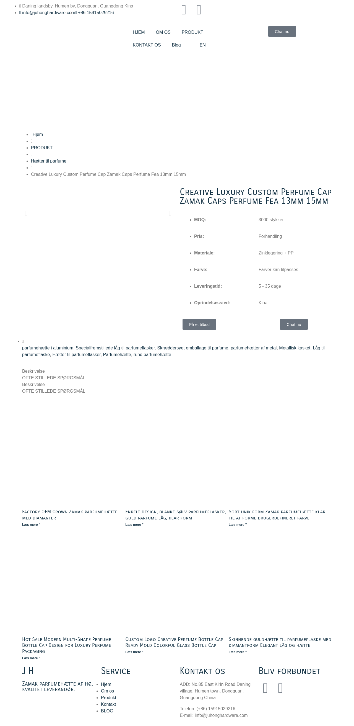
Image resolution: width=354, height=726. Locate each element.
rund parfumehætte (152, 354)
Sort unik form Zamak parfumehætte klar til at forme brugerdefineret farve (277, 515)
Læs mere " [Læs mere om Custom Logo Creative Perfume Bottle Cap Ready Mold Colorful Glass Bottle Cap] (134, 652)
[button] (26, 213)
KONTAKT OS (147, 45)
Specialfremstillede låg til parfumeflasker (115, 348)
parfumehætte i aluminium (47, 348)
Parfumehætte (117, 354)
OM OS (163, 32)
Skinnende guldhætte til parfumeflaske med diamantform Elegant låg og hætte (280, 642)
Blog (176, 45)
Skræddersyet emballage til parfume (192, 348)
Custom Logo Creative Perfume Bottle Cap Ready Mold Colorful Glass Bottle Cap (174, 642)
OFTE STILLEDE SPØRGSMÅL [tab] (53, 377)
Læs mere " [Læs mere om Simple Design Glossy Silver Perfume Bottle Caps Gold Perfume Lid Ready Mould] (134, 525)
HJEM (139, 32)
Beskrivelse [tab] (33, 371)
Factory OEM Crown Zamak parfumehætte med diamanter (70, 515)
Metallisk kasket (294, 348)
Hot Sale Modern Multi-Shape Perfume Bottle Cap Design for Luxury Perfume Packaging (66, 645)
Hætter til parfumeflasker (76, 354)
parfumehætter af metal (254, 348)
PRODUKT (192, 32)
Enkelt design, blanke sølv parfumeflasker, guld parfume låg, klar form (175, 515)
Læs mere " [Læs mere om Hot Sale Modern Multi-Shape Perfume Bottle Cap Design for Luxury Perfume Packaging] (31, 658)
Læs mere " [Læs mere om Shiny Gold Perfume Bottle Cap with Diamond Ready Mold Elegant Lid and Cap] (238, 652)
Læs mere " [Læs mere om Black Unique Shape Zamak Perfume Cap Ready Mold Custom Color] (238, 525)
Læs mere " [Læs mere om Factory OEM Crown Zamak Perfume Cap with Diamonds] (31, 525)
